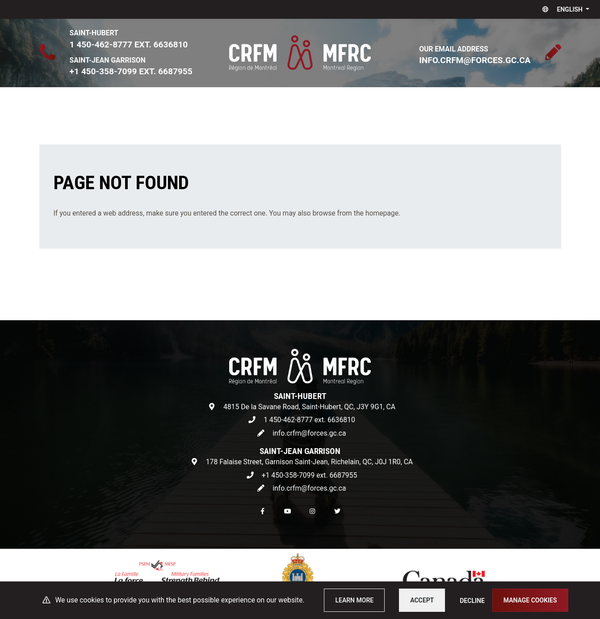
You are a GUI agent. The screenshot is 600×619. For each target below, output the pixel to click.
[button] (564, 9)
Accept (422, 600)
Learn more (354, 600)
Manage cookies (530, 600)
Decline (472, 600)
